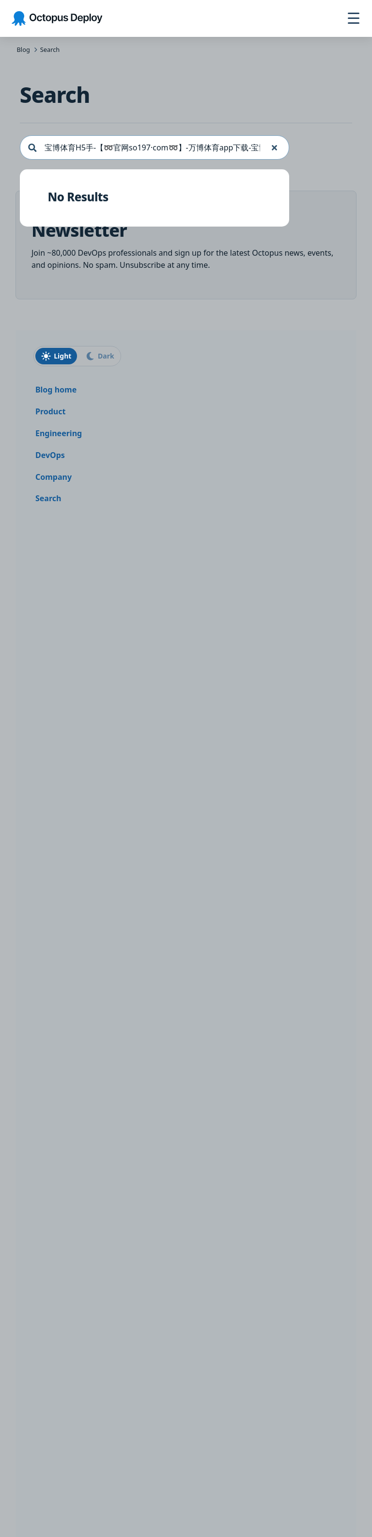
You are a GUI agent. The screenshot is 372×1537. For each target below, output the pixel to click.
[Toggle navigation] (353, 18)
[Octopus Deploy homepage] (57, 18)
